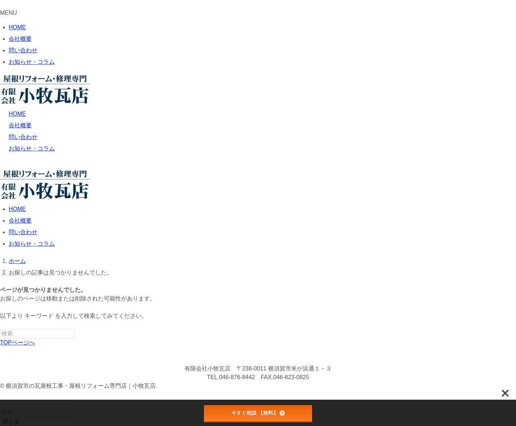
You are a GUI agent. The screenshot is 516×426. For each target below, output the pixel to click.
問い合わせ (23, 50)
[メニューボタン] (2, 167)
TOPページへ (17, 342)
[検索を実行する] (79, 335)
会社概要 (20, 39)
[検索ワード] (37, 333)
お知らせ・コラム (32, 62)
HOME (17, 27)
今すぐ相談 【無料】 (258, 413)
